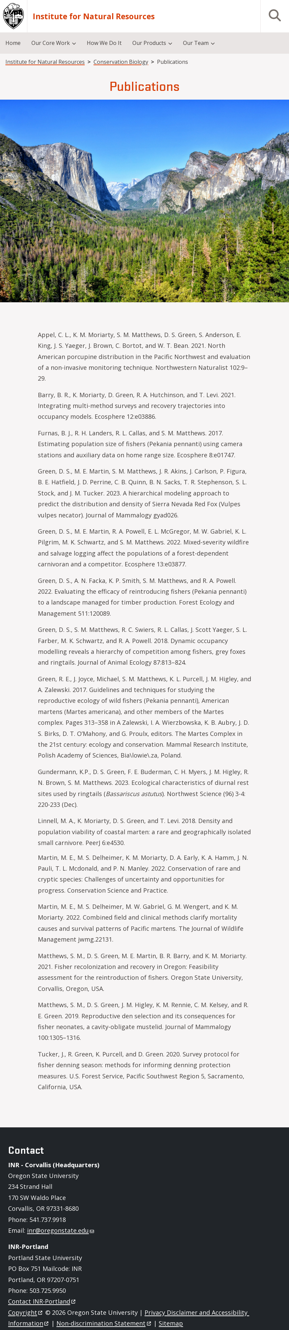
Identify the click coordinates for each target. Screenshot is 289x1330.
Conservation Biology (121, 62)
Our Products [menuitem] (149, 43)
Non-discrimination (104, 1323)
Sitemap (171, 1323)
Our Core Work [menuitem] (50, 43)
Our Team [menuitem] (196, 43)
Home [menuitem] (13, 43)
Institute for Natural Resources (94, 16)
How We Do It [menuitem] (104, 43)
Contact (42, 1301)
